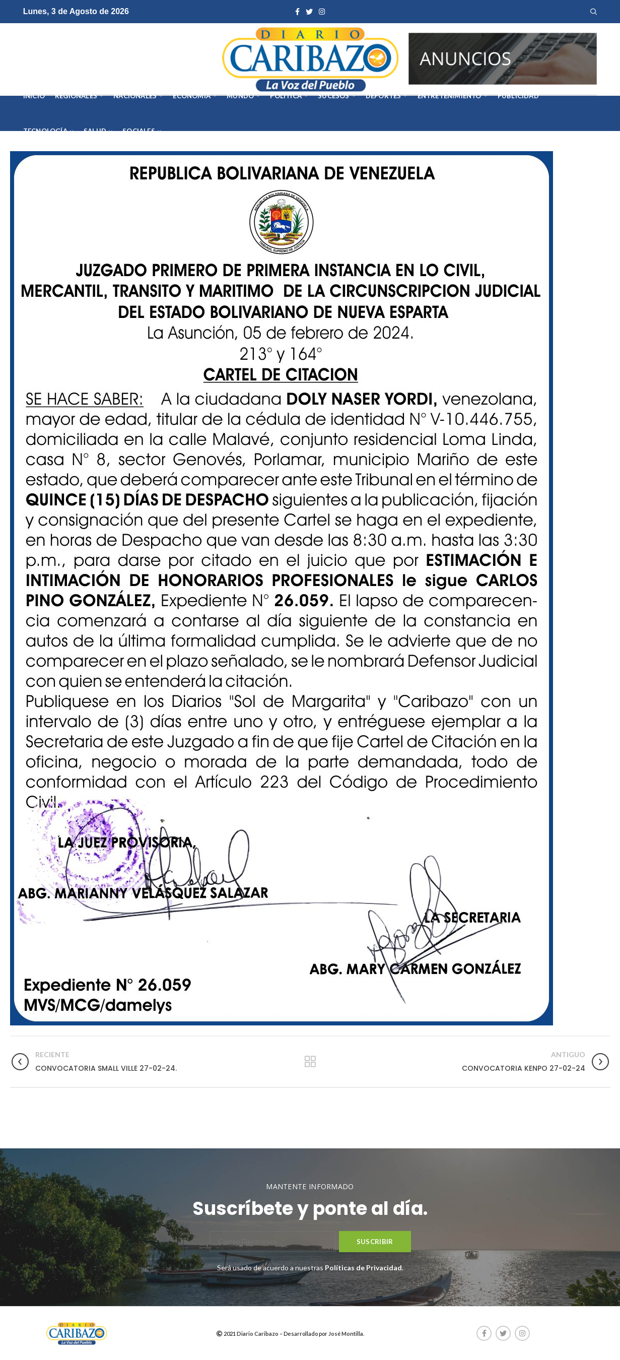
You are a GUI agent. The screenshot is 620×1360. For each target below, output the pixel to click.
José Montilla (345, 1333)
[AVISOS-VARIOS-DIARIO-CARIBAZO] (502, 57)
